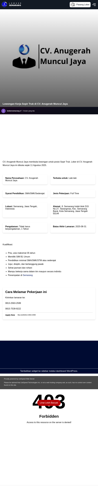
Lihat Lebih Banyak (49, 403)
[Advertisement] (45, 359)
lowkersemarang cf (14, 111)
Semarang (28, 275)
